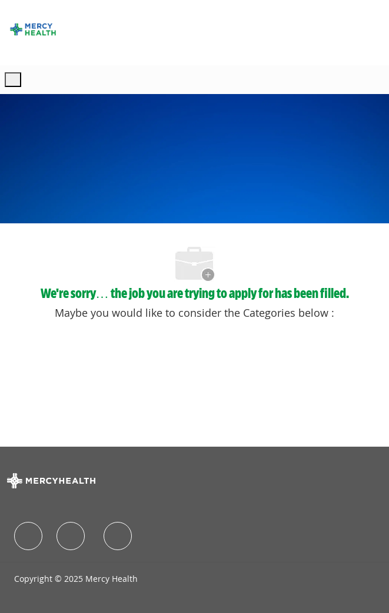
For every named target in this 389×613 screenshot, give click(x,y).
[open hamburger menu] (13, 79)
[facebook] (28, 536)
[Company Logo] (32, 29)
